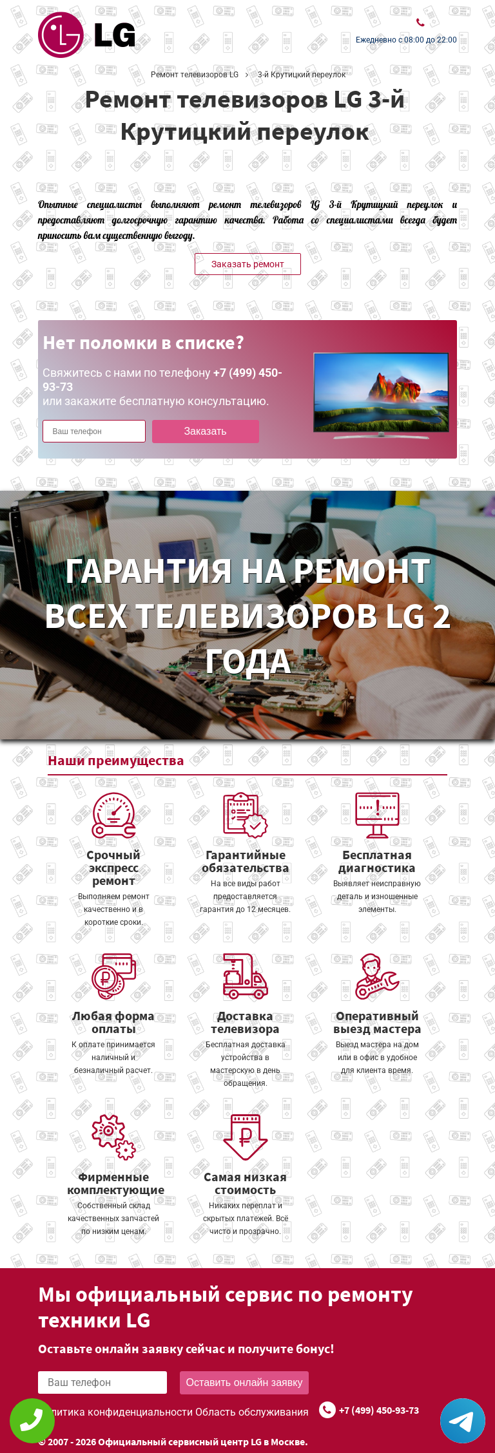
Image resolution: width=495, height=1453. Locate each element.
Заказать (205, 431)
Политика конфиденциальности (115, 1412)
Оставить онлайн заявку (244, 1382)
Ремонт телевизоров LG (194, 74)
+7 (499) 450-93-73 (379, 1409)
